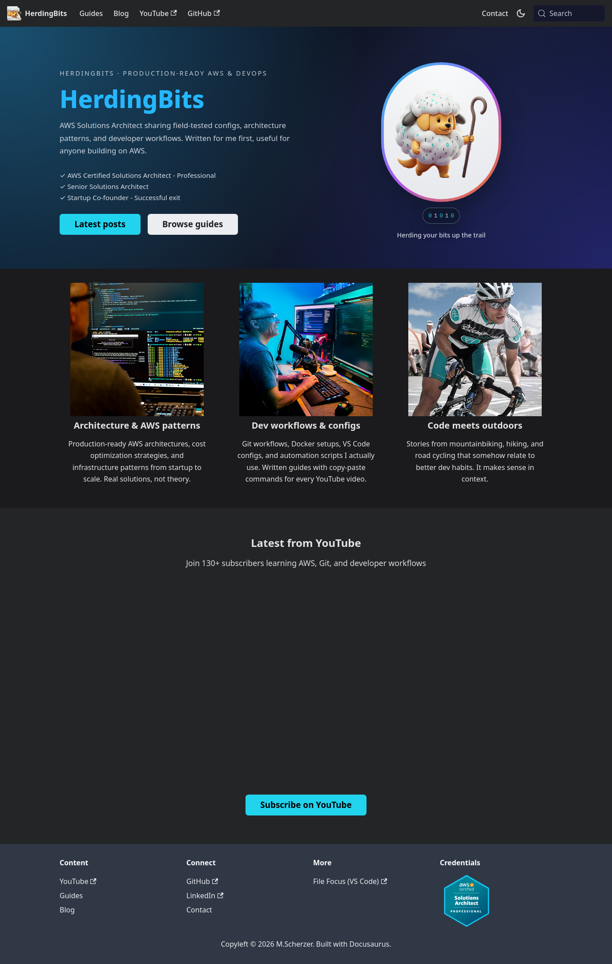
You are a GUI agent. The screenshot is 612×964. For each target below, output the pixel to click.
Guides (91, 13)
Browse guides (192, 224)
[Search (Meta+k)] (569, 13)
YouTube (158, 13)
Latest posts (99, 224)
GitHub (204, 13)
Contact (495, 13)
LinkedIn (204, 895)
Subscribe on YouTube (306, 805)
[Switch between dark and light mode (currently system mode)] (521, 13)
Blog (121, 13)
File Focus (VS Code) (350, 881)
